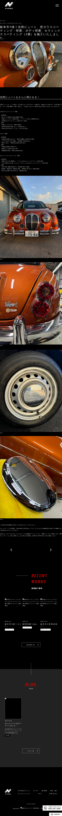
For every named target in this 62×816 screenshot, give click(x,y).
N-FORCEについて (24, 790)
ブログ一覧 (30, 751)
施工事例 (44, 790)
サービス (36, 790)
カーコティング (4, 23)
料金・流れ (53, 790)
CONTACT (55, 814)
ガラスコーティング (15, 23)
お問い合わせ (53, 793)
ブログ (40, 793)
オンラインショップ (24, 793)
